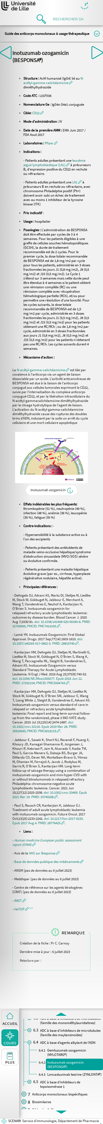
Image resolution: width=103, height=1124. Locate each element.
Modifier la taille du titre (97, 33)
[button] (38, 113)
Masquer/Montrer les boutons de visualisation (84, 6)
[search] (70, 19)
